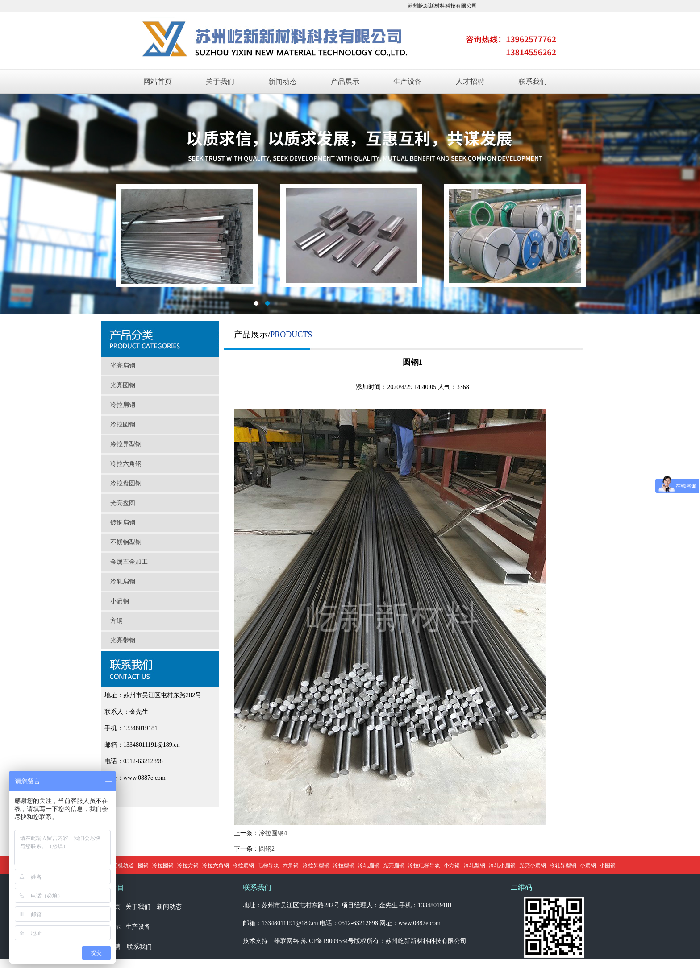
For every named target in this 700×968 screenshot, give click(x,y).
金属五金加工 (129, 561)
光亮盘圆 (122, 503)
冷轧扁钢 (122, 581)
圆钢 (143, 865)
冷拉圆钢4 (273, 833)
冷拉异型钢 (126, 444)
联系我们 (532, 81)
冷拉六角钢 (126, 463)
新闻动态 (282, 81)
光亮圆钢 (122, 385)
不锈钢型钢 (126, 542)
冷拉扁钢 (122, 404)
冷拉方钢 (188, 865)
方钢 (116, 620)
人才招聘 (470, 81)
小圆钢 (608, 865)
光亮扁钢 (122, 365)
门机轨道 (123, 865)
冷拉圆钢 (122, 424)
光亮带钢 (122, 640)
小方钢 (452, 865)
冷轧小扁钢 (502, 865)
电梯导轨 (268, 865)
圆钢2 (267, 848)
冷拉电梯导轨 (424, 865)
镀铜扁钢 (122, 522)
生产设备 (407, 81)
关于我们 (220, 81)
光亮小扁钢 (532, 865)
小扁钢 (119, 601)
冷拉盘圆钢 (126, 483)
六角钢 (291, 865)
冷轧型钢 (474, 865)
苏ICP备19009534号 (327, 941)
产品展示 (345, 81)
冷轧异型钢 (563, 865)
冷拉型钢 (343, 865)
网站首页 (157, 81)
